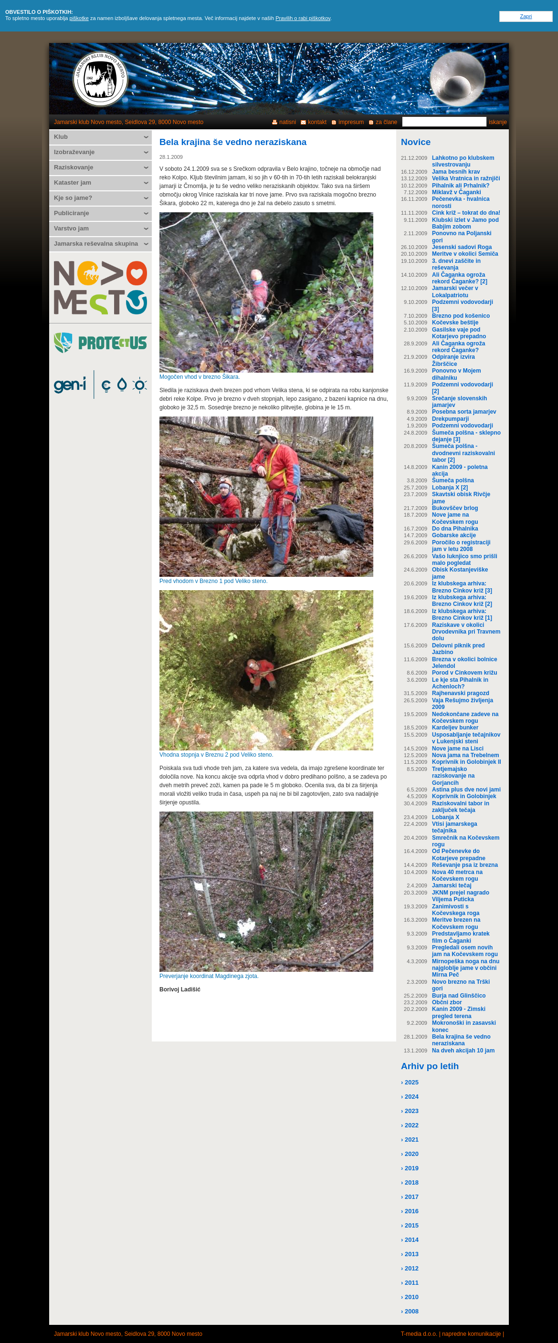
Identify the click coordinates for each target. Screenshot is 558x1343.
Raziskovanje (73, 167)
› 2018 (410, 1182)
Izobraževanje (74, 152)
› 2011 (410, 1282)
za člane (386, 122)
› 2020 (410, 1153)
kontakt (317, 122)
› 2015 (410, 1225)
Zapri (526, 16)
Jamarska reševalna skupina (96, 243)
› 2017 (410, 1196)
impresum (351, 122)
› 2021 (410, 1139)
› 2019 (410, 1168)
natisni (287, 122)
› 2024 (410, 1096)
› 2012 (410, 1268)
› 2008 (410, 1311)
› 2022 (410, 1125)
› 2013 (410, 1254)
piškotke (79, 18)
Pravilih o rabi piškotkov (302, 18)
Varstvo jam (71, 228)
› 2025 (410, 1082)
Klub (61, 136)
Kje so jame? (73, 197)
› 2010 (410, 1297)
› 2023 (410, 1110)
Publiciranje (71, 213)
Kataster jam (72, 182)
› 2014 (410, 1239)
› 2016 (410, 1211)
